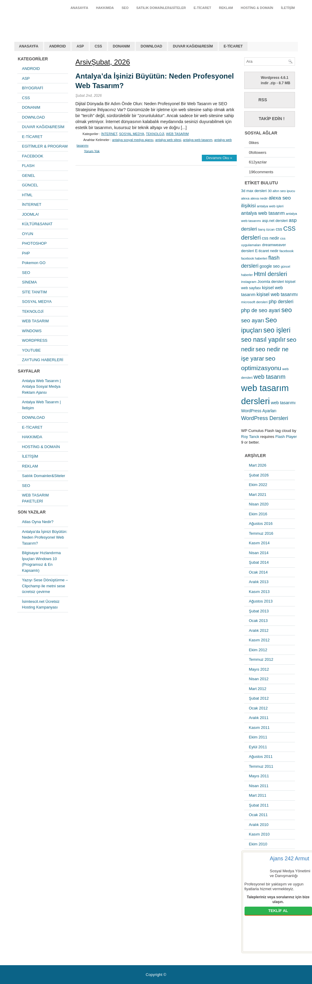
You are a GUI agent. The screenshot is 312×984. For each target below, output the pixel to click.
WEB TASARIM (35, 321)
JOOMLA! (30, 214)
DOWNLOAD (151, 46)
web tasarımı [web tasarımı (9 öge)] (283, 402)
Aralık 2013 (259, 582)
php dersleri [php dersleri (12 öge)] (281, 301)
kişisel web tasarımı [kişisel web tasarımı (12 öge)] (277, 294)
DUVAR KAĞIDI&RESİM (193, 46)
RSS (263, 99)
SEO (125, 8)
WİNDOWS (32, 331)
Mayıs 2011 (259, 776)
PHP (26, 253)
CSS (98, 46)
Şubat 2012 (259, 698)
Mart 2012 (258, 688)
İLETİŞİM (288, 8)
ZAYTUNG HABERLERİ (42, 360)
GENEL (28, 175)
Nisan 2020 (259, 504)
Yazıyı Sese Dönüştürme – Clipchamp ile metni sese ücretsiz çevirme (45, 586)
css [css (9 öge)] (279, 229)
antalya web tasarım (53, 22)
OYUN (27, 234)
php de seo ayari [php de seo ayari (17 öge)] (260, 310)
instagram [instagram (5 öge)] (248, 281)
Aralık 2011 (259, 717)
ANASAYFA (79, 8)
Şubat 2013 (259, 611)
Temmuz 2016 (261, 533)
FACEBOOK (33, 156)
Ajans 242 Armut (289, 859)
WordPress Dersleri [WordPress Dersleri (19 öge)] (264, 418)
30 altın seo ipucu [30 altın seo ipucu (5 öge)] (281, 191)
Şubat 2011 (259, 805)
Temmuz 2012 (261, 659)
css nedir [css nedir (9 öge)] (270, 238)
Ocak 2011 (258, 815)
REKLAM (226, 8)
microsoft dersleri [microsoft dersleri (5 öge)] (254, 302)
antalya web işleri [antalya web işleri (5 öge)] (270, 206)
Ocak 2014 (258, 572)
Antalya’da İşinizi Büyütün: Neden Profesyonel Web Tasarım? (44, 537)
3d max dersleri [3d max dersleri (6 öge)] (254, 191)
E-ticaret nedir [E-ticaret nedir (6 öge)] (266, 251)
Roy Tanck (250, 436)
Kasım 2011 (259, 727)
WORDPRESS (34, 340)
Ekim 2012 (258, 650)
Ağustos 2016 (261, 523)
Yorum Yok (91, 151)
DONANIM (121, 46)
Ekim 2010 (258, 844)
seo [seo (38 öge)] (286, 310)
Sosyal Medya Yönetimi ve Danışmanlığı (290, 873)
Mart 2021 (258, 494)
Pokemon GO (34, 262)
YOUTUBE (31, 350)
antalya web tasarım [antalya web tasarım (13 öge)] (263, 213)
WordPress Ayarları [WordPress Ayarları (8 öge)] (258, 410)
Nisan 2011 (259, 786)
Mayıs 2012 (259, 669)
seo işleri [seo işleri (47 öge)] (277, 330)
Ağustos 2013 (261, 601)
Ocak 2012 (258, 708)
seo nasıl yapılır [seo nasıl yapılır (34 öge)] (263, 339)
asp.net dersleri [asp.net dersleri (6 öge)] (275, 221)
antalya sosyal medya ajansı (132, 140)
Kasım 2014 (259, 543)
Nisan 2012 (259, 679)
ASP (80, 46)
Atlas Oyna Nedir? (38, 521)
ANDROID (57, 46)
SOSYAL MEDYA (37, 301)
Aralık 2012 (259, 630)
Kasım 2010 (259, 834)
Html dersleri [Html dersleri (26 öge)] (270, 274)
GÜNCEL (30, 185)
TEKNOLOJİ (33, 311)
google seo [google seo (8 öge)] (269, 266)
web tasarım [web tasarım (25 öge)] (269, 376)
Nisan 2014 (259, 553)
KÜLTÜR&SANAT (37, 224)
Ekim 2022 (258, 484)
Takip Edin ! (272, 118)
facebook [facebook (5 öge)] (286, 251)
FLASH (28, 165)
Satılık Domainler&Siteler (161, 8)
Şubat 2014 (259, 562)
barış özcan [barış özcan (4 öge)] (266, 229)
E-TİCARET (202, 8)
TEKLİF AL (278, 910)
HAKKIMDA (105, 8)
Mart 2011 (258, 795)
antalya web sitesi (168, 140)
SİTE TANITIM (34, 292)
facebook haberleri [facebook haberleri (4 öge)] (254, 258)
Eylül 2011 (258, 747)
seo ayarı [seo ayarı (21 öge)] (252, 320)
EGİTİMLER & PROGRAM (45, 146)
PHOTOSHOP (34, 243)
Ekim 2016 (258, 514)
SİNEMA (29, 282)
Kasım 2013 (259, 591)
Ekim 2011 (258, 737)
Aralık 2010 (259, 824)
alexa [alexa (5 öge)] (245, 198)
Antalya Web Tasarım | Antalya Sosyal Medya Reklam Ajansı (41, 386)
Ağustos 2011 (261, 756)
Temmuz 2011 (261, 766)
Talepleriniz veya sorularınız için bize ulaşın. (278, 899)
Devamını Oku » (219, 158)
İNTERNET (32, 204)
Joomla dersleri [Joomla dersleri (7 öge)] (270, 281)
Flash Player (286, 436)
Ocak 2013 (258, 620)
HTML (27, 195)
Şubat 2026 (259, 475)
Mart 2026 (258, 465)
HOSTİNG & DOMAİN (257, 8)
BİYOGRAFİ (32, 88)
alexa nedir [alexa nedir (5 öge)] (259, 198)
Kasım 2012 (259, 640)
